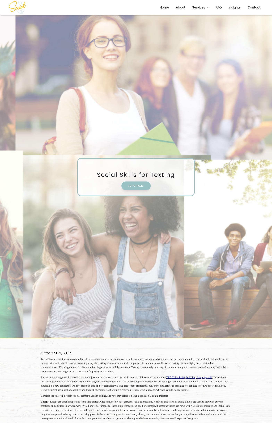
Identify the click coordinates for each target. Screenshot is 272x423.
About (180, 7)
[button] (200, 7)
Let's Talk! (136, 186)
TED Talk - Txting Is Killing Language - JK (189, 377)
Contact (254, 7)
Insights (235, 7)
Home (164, 7)
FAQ (219, 7)
